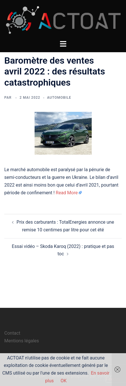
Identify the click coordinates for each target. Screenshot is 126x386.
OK (64, 380)
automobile (59, 98)
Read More (67, 192)
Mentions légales (21, 340)
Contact (12, 333)
